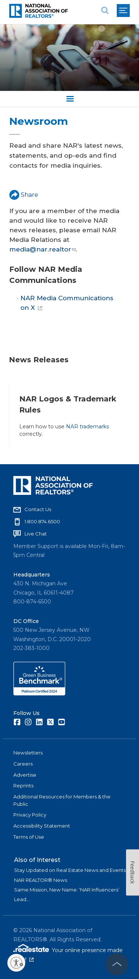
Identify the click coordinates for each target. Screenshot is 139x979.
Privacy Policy (29, 815)
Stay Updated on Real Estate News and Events (70, 870)
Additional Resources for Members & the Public (61, 800)
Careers (23, 764)
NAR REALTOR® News (40, 880)
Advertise (24, 775)
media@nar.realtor (42, 249)
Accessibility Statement (41, 826)
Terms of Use (28, 837)
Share (23, 195)
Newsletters (28, 753)
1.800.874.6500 (42, 521)
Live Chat (35, 534)
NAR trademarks (87, 426)
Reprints (23, 785)
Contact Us (37, 509)
